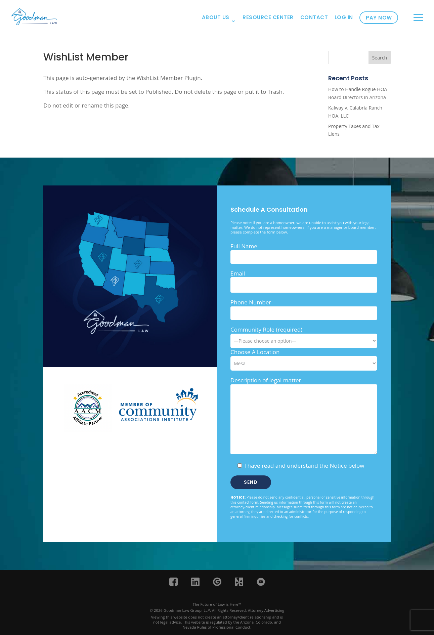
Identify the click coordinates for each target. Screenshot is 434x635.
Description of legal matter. (266, 380)
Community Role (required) (303, 335)
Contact (314, 17)
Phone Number (250, 302)
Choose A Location (255, 352)
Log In (344, 17)
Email (237, 273)
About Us (215, 17)
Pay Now (379, 17)
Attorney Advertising (266, 610)
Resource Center (268, 17)
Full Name (243, 246)
